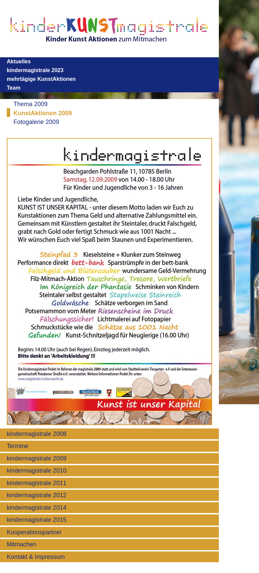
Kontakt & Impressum (36, 556)
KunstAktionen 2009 (42, 113)
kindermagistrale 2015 (36, 519)
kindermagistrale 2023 (35, 70)
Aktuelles (19, 61)
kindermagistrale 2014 (36, 507)
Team (14, 88)
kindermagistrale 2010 (36, 470)
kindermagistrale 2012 (36, 495)
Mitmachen (21, 544)
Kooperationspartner (34, 532)
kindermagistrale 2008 (36, 434)
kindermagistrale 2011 (36, 483)
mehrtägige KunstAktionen (41, 79)
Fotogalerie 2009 (36, 122)
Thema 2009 (30, 104)
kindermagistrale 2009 (36, 458)
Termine (17, 446)
